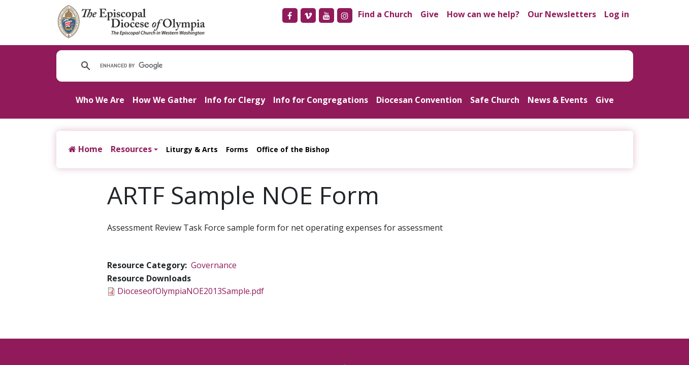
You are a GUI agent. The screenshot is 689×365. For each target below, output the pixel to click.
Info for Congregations (320, 99)
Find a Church (385, 14)
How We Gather (164, 99)
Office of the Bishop (293, 149)
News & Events (557, 99)
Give (429, 14)
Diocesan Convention (419, 99)
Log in (616, 14)
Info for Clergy (235, 99)
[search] (235, 66)
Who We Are (100, 99)
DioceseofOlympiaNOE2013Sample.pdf (190, 291)
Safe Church (494, 99)
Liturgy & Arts (192, 149)
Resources (131, 149)
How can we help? (483, 14)
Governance (214, 265)
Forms (237, 149)
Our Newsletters (562, 14)
